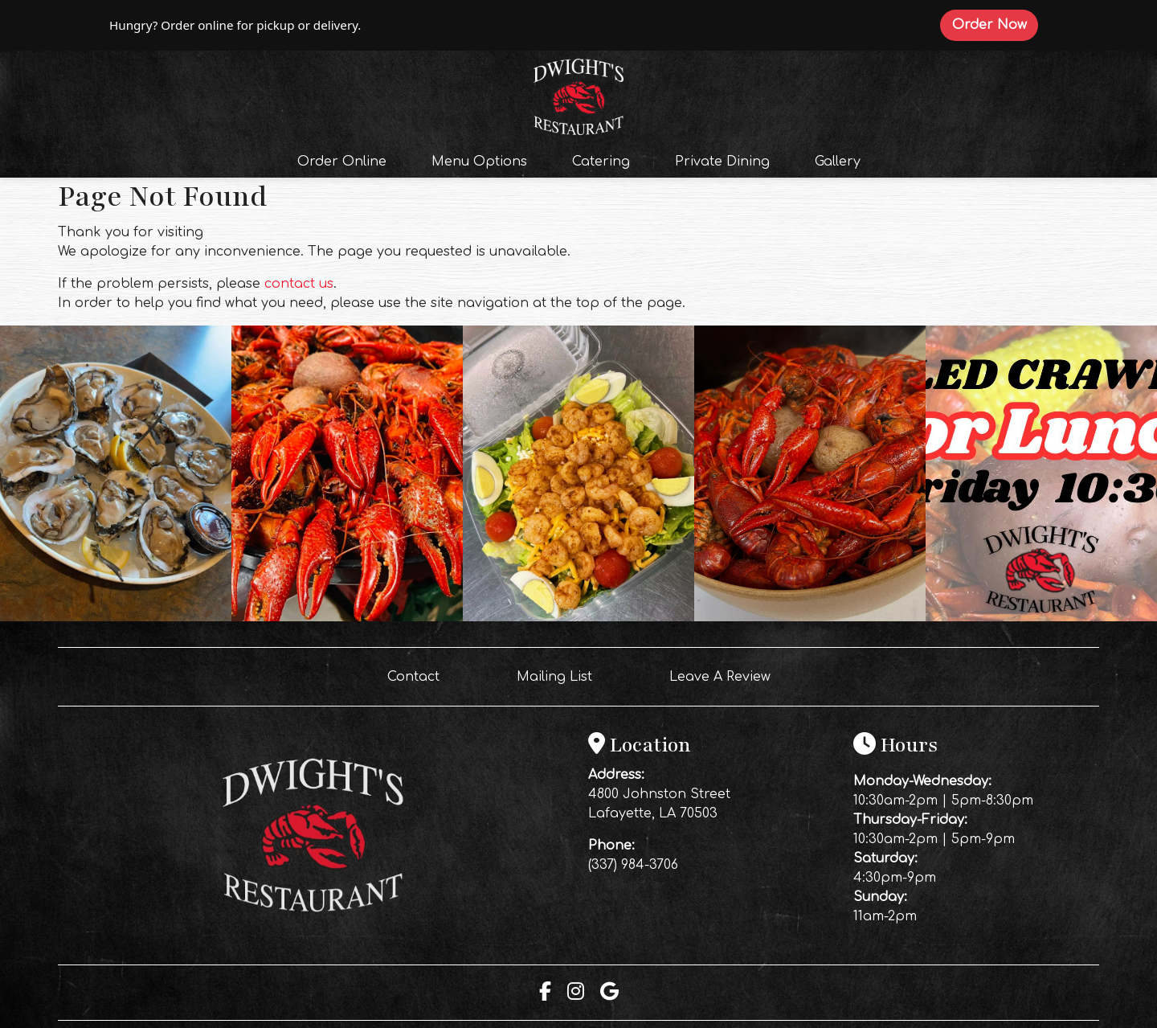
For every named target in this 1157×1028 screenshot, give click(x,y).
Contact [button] (419, 675)
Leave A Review (726, 675)
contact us (298, 283)
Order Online (346, 160)
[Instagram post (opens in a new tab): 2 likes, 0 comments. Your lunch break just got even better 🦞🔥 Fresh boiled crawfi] (1041, 617)
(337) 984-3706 (633, 865)
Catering (601, 161)
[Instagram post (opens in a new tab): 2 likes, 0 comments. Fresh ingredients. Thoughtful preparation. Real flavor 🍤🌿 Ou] (578, 617)
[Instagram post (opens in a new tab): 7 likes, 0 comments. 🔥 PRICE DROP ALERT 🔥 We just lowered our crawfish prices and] (810, 617)
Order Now (995, 24)
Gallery (838, 161)
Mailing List (554, 677)
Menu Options (479, 161)
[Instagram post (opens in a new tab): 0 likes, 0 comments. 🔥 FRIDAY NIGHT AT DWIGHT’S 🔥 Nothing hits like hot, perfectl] (347, 617)
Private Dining (722, 161)
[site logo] (578, 95)
